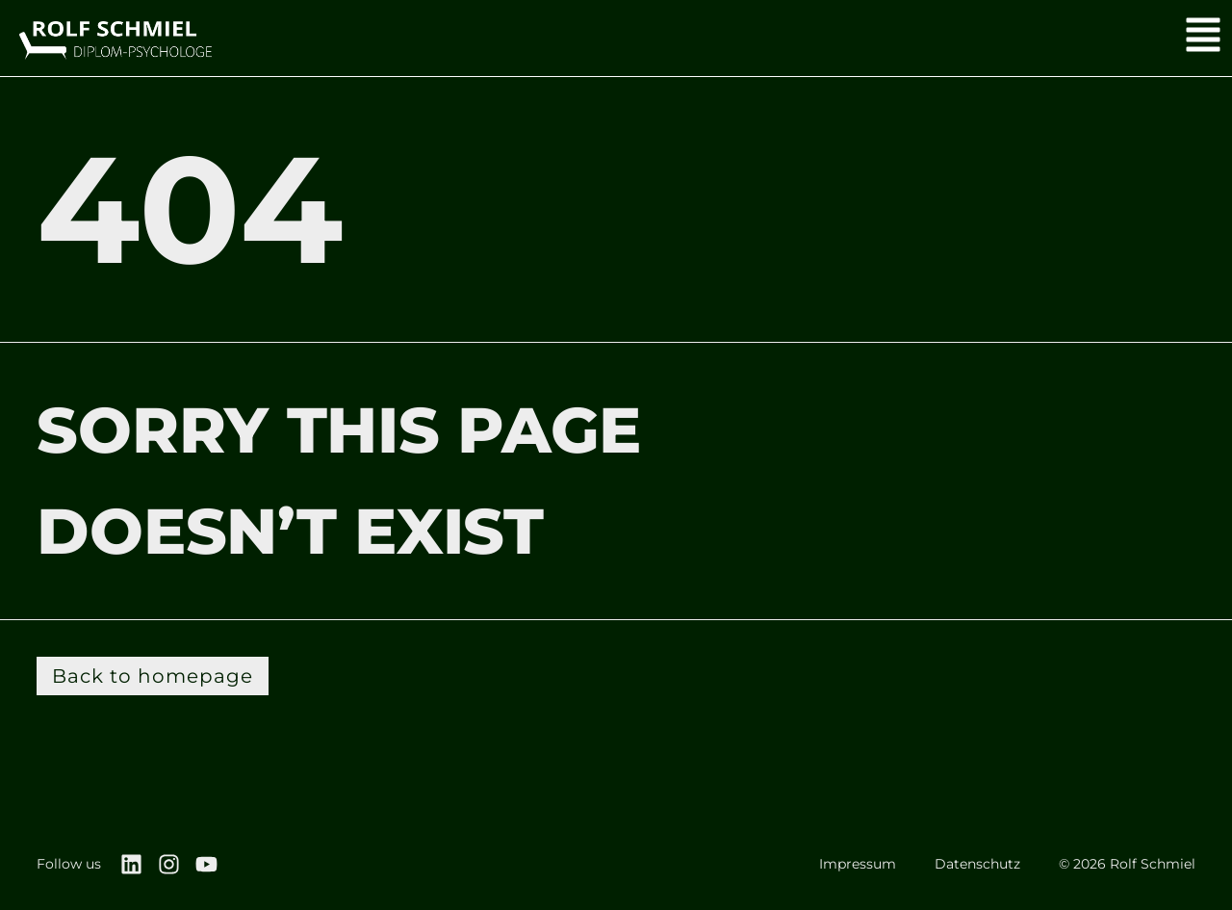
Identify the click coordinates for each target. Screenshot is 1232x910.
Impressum (857, 863)
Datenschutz (977, 863)
